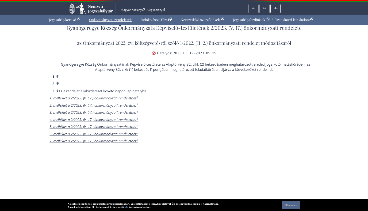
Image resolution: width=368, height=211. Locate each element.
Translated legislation (294, 19)
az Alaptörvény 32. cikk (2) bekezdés (190, 64)
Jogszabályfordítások (251, 19)
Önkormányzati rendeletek (110, 19)
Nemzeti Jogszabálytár (100, 8)
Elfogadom (291, 205)
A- (253, 8)
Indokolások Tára (156, 19)
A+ (264, 8)
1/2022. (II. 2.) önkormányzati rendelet (220, 43)
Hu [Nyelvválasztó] (276, 8)
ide (126, 207)
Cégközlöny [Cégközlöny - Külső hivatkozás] (156, 10)
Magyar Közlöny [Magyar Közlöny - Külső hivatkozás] (133, 10)
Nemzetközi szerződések (202, 19)
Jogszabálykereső (64, 19)
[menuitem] (64, 20)
